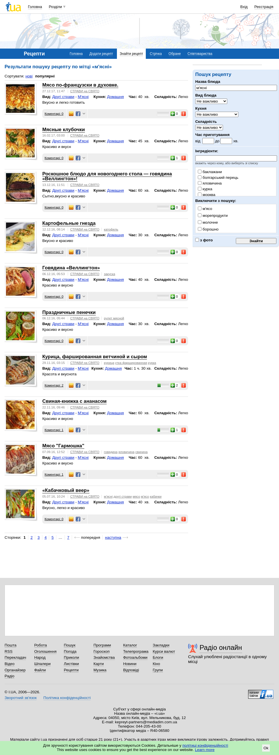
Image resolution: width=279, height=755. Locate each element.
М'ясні (83, 97)
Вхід (244, 7)
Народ (40, 657)
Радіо (9, 676)
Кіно (156, 664)
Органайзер (15, 670)
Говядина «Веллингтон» (71, 268)
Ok (266, 748)
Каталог (130, 645)
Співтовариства (200, 54)
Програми (102, 645)
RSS (9, 651)
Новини (130, 664)
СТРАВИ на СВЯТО (84, 91)
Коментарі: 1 (54, 430)
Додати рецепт (101, 54)
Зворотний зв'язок (21, 698)
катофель (111, 229)
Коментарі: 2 (54, 385)
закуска (109, 274)
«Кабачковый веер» (65, 490)
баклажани (210, 172)
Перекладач (15, 657)
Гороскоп (101, 651)
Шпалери (42, 664)
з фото (204, 240)
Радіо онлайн (221, 647)
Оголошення (45, 651)
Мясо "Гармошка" (63, 445)
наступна (113, 537)
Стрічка (156, 54)
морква (206, 195)
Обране (175, 54)
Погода (70, 651)
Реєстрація (263, 7)
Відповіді (131, 670)
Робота (40, 645)
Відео (10, 664)
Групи (158, 670)
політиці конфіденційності (205, 745)
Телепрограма (136, 651)
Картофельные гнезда (68, 223)
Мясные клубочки (63, 129)
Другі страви (63, 97)
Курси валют (164, 651)
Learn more (205, 750)
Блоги (158, 657)
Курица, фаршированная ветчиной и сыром (94, 356)
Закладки (161, 645)
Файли (40, 670)
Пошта (10, 645)
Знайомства (104, 657)
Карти (98, 664)
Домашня (115, 97)
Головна (35, 7)
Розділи (55, 7)
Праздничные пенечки (69, 312)
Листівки (71, 664)
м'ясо (145, 496)
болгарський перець (218, 177)
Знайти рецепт (131, 54)
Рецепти (71, 670)
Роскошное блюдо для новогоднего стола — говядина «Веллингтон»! (107, 176)
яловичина (210, 183)
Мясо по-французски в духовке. (80, 85)
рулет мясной (114, 318)
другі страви (122, 496)
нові (29, 76)
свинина (141, 452)
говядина (111, 452)
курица (109, 363)
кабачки (156, 496)
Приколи (71, 657)
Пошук (69, 645)
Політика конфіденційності (67, 698)
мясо (136, 496)
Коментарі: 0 (54, 113)
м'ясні (108, 496)
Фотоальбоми (135, 657)
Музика (99, 670)
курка (205, 189)
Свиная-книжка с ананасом (74, 401)
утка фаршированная (131, 363)
